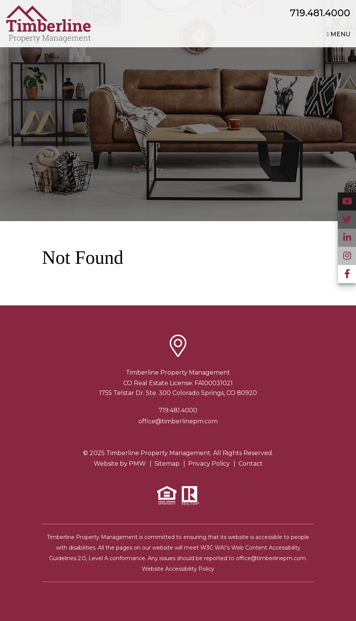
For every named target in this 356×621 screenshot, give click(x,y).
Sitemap (167, 463)
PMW (137, 463)
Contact (250, 463)
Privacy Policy (209, 463)
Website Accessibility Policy (178, 568)
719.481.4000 (320, 13)
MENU (338, 34)
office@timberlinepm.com (178, 421)
